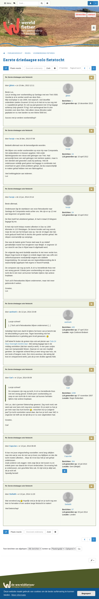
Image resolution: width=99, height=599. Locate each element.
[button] (84, 68)
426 (73, 327)
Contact (91, 15)
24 (73, 154)
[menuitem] (15, 3)
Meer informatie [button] (18, 595)
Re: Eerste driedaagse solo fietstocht (18, 77)
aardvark (67, 322)
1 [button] (89, 68)
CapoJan (68, 456)
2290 (74, 393)
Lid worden (81, 15)
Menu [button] (7, 3)
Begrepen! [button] (86, 593)
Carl (68, 388)
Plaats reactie (12, 68)
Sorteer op (53, 548)
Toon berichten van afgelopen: (22, 548)
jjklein (68, 96)
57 (73, 509)
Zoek (48, 68)
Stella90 (68, 504)
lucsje (68, 149)
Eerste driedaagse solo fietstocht (33, 60)
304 (73, 461)
